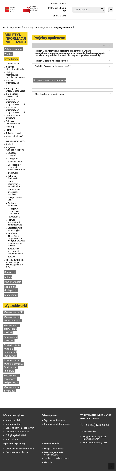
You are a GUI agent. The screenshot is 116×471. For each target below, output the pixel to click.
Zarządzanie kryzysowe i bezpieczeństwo (15, 251)
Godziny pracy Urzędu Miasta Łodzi (15, 89)
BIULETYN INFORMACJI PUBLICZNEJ (15, 38)
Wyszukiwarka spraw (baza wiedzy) (11, 329)
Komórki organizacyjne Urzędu (12, 82)
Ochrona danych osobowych (20, 428)
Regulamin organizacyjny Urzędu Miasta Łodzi (15, 102)
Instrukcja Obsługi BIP (57, 10)
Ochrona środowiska (13, 177)
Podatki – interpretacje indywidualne (14, 184)
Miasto (8, 277)
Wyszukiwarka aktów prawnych (12, 319)
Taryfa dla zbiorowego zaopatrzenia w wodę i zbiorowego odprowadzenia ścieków (16, 239)
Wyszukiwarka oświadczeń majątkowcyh (11, 379)
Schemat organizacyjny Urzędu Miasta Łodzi (15, 110)
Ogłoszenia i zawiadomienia (13, 122)
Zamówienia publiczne (10, 339)
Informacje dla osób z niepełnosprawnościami (15, 138)
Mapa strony (11, 295)
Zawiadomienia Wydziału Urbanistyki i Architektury (12, 350)
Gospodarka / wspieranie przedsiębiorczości (16, 167)
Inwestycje (13, 173)
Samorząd (9, 272)
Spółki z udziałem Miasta (56, 458)
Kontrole (10, 144)
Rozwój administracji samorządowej (15, 222)
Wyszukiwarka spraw (54, 420)
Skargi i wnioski (15, 133)
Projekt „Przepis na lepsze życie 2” (73, 66)
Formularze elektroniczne (57, 424)
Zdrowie (11, 256)
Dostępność (13, 158)
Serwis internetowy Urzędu (15, 68)
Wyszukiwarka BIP (13, 312)
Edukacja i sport (15, 161)
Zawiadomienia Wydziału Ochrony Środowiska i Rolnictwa (13, 365)
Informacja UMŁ (14, 424)
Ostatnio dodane (58, 3)
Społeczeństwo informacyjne (15, 229)
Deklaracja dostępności (10, 288)
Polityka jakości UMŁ (15, 198)
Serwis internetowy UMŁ (95, 443)
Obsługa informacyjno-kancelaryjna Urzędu (15, 74)
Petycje (9, 130)
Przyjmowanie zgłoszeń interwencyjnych (94, 438)
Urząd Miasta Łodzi (54, 449)
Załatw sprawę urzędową (13, 116)
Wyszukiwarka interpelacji (11, 389)
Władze (8, 54)
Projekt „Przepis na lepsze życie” (73, 60)
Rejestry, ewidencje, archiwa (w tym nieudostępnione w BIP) (15, 263)
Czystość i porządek (12, 154)
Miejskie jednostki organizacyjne (53, 453)
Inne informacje (12, 282)
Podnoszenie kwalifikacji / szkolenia (14, 192)
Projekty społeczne (63, 27)
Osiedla (48, 462)
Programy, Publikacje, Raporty (38, 27)
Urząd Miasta (15, 27)
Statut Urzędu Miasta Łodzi (12, 95)
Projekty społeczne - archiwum (15, 211)
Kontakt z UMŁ (59, 15)
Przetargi (10, 126)
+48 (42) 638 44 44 (96, 425)
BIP (4, 27)
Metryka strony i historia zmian (73, 93)
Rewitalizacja (14, 217)
